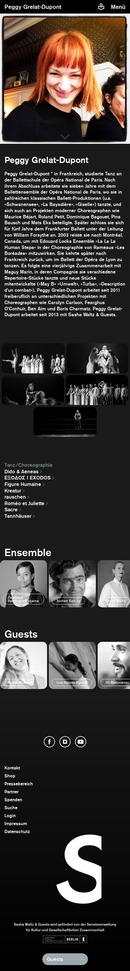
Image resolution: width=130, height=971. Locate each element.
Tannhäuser (17, 516)
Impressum (15, 823)
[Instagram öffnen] (65, 741)
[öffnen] (23, 583)
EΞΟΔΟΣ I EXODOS (27, 477)
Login (10, 815)
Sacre (11, 509)
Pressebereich (18, 784)
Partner (11, 791)
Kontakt (12, 768)
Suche (10, 807)
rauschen (15, 497)
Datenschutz (17, 831)
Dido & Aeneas (21, 471)
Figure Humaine (22, 484)
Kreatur (12, 490)
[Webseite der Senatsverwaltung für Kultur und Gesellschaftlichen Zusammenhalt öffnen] (65, 939)
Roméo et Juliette (24, 503)
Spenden (13, 799)
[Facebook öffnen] (49, 741)
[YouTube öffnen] (80, 741)
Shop (9, 776)
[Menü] (119, 7)
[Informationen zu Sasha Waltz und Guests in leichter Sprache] (101, 7)
